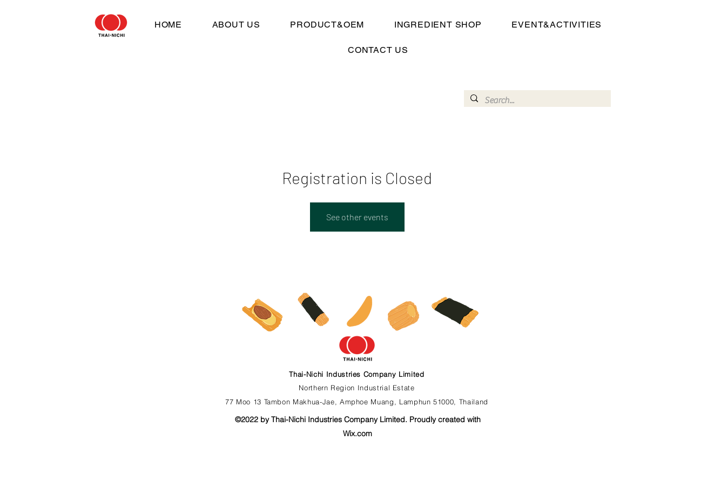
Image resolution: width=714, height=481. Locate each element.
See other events (357, 217)
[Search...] (536, 100)
